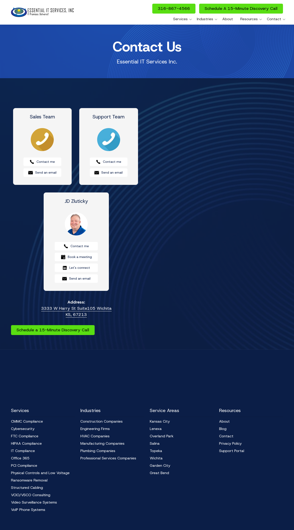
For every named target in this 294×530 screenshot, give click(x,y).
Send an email (42, 172)
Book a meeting (76, 257)
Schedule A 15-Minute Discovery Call (241, 8)
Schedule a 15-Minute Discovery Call (53, 330)
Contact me (42, 162)
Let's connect (76, 268)
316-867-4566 (174, 8)
